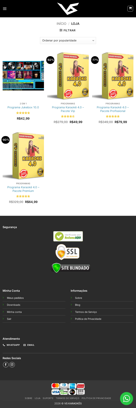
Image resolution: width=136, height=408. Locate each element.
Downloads (13, 304)
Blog (77, 304)
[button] (5, 8)
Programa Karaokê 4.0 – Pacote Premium (23, 189)
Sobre (78, 297)
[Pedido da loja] (68, 40)
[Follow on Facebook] (6, 365)
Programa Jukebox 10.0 (23, 107)
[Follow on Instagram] (12, 365)
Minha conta (14, 311)
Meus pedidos (15, 297)
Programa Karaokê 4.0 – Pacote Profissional (113, 109)
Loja (37, 398)
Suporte (48, 398)
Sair (9, 318)
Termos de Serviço (86, 311)
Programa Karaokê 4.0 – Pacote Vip (68, 109)
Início (61, 23)
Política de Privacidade (88, 318)
